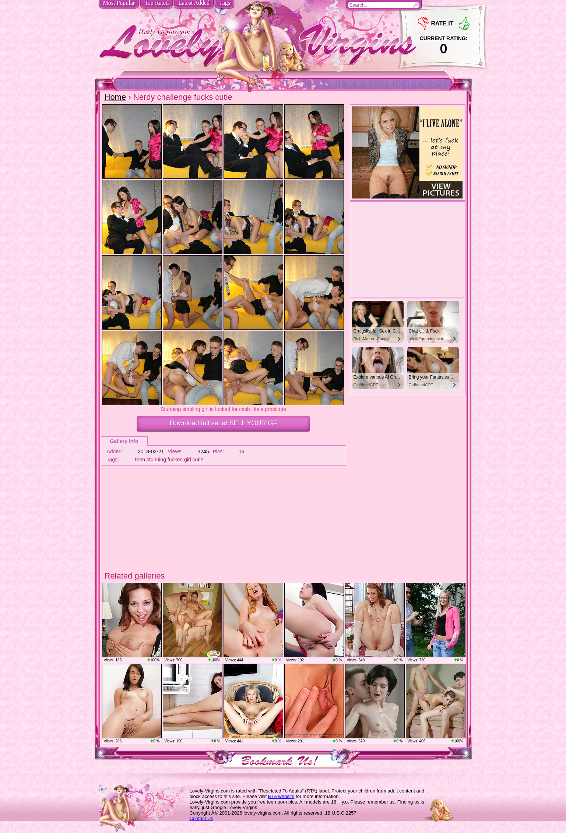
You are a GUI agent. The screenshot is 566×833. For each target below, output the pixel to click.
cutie (198, 460)
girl (187, 460)
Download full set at (223, 423)
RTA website (281, 796)
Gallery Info (124, 441)
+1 (464, 23)
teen (140, 460)
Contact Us (201, 818)
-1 (423, 23)
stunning (156, 460)
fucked (175, 460)
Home (115, 97)
